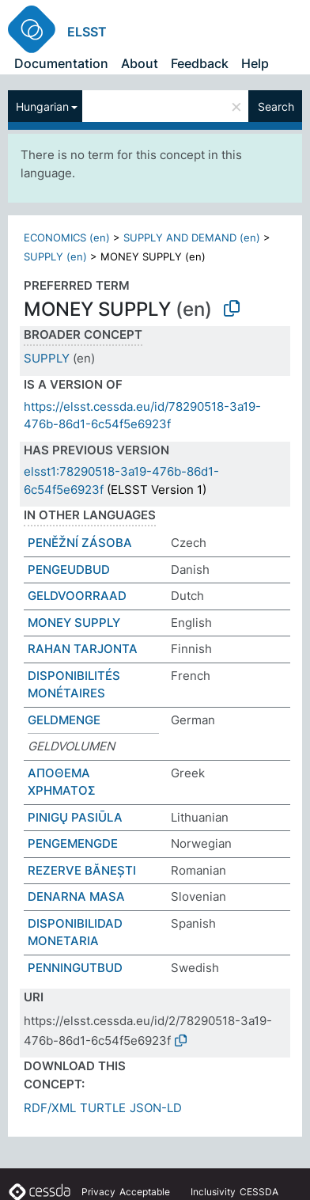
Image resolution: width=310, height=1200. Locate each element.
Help (255, 63)
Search (276, 106)
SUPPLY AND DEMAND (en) (191, 237)
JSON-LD (156, 1107)
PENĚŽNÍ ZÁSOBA (80, 542)
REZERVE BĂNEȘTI (82, 870)
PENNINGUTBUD (75, 967)
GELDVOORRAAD (77, 595)
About (139, 63)
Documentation (61, 63)
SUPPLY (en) (55, 256)
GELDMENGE (64, 719)
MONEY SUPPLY (74, 622)
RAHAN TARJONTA (83, 648)
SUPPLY (47, 358)
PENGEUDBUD (69, 569)
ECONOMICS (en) (67, 237)
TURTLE (103, 1107)
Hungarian (42, 106)
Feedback (200, 63)
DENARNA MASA (76, 896)
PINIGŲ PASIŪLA (75, 817)
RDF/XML (50, 1107)
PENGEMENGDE (73, 843)
